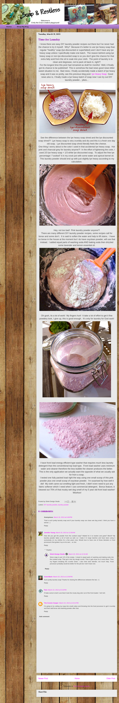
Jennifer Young (49, 532)
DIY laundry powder (50, 505)
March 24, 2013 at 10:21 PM (68, 603)
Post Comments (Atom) (81, 686)
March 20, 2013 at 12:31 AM (78, 554)
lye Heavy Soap (99, 74)
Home (9, 26)
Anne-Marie (48, 577)
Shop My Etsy (23, 26)
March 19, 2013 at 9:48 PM (63, 517)
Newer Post (43, 678)
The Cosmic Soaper (51, 603)
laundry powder (63, 505)
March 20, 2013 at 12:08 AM (65, 532)
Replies (49, 550)
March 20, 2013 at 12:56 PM (62, 577)
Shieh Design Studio (57, 554)
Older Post (110, 678)
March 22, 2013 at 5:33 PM (57, 590)
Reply (46, 526)
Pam (45, 590)
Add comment (44, 616)
